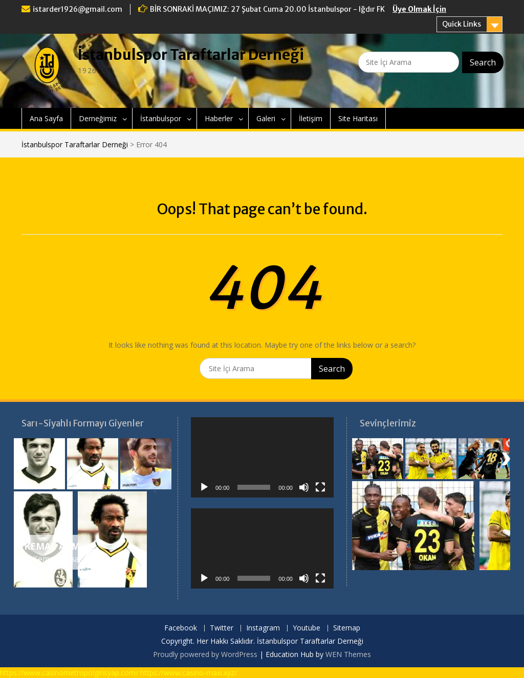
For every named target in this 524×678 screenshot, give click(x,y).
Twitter (221, 628)
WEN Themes (348, 654)
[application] (262, 457)
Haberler (219, 118)
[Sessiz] (304, 487)
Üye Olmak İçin (419, 9)
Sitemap (346, 628)
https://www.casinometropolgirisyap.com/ (69, 672)
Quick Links (461, 24)
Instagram (263, 628)
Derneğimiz (98, 118)
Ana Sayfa (46, 118)
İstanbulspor (160, 118)
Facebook (180, 628)
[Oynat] (204, 487)
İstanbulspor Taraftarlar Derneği (191, 55)
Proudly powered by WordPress (205, 654)
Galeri (265, 118)
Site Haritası (358, 118)
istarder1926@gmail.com (77, 9)
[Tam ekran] (320, 487)
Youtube (306, 628)
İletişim (310, 118)
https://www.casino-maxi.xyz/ (188, 672)
